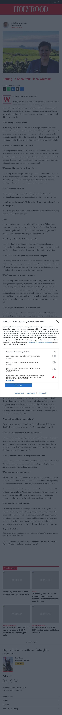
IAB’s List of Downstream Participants (40, 342)
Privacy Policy (42, 393)
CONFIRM (18, 385)
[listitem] (31, 352)
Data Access (31, 393)
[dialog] (31, 357)
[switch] (54, 356)
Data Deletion (19, 393)
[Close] (58, 322)
